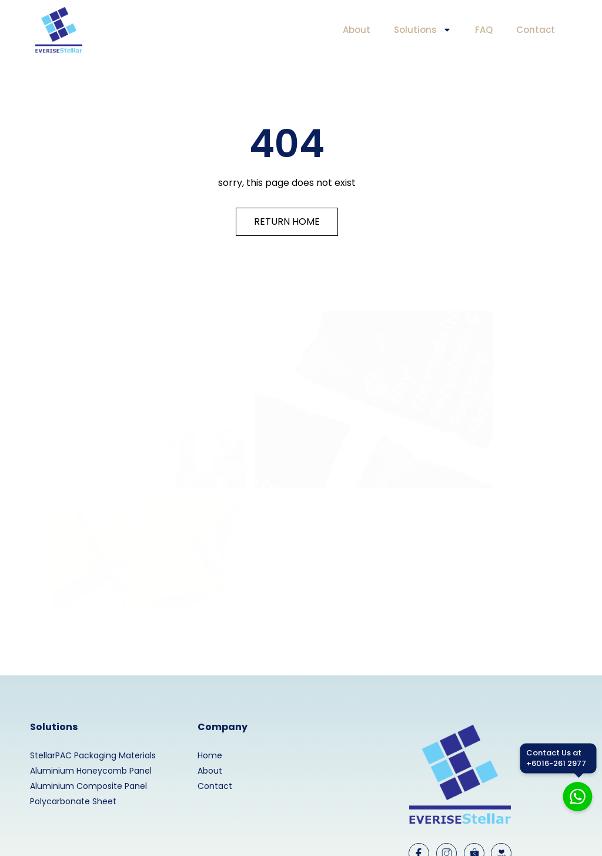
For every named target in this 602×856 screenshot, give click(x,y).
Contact (535, 30)
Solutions (423, 29)
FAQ (484, 30)
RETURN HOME (287, 221)
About (356, 30)
